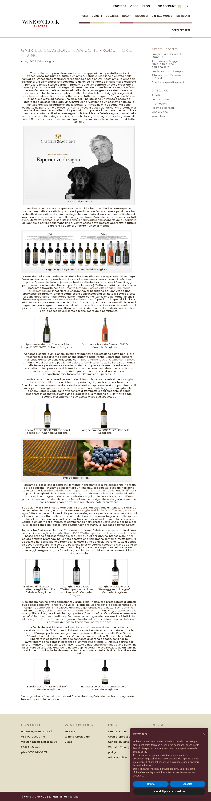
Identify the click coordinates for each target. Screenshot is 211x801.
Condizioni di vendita (122, 741)
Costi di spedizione (121, 736)
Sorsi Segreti (181, 30)
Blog (146, 6)
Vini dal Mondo (162, 15)
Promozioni (159, 103)
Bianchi (97, 15)
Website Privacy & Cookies (126, 747)
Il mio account (165, 6)
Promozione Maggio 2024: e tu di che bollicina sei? (165, 64)
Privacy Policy (117, 757)
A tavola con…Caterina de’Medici (166, 77)
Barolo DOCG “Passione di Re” (90, 627)
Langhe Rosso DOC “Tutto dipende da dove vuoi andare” (92, 533)
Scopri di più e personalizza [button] (169, 791)
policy (112, 752)
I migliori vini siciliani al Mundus (166, 55)
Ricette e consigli (163, 107)
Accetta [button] (187, 784)
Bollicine (112, 15)
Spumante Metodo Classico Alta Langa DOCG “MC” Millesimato (78, 289)
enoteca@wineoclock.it (37, 731)
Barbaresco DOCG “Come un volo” (73, 610)
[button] (203, 734)
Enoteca (119, 6)
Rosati (127, 15)
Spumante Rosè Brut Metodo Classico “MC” (66, 299)
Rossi (84, 15)
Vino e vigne (46, 61)
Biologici (141, 15)
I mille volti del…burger (167, 71)
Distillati (183, 15)
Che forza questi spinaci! (168, 82)
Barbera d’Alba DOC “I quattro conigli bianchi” (75, 490)
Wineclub (158, 116)
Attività (156, 95)
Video (134, 6)
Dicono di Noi (160, 99)
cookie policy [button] (140, 751)
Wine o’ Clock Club (77, 736)
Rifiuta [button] (151, 784)
